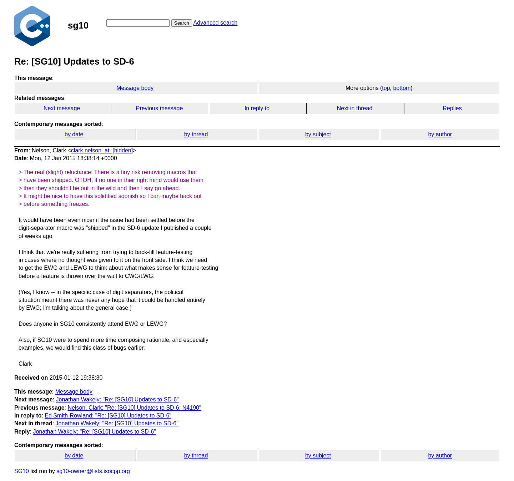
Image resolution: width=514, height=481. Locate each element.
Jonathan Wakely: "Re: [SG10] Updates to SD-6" (117, 399)
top (386, 88)
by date (74, 134)
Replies (452, 108)
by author (440, 134)
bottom (401, 88)
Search (181, 23)
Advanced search (215, 23)
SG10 (21, 471)
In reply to (257, 108)
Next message (62, 108)
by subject (318, 134)
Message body (134, 88)
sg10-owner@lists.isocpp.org (93, 471)
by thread (196, 134)
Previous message (159, 108)
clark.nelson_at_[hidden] (102, 150)
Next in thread (355, 108)
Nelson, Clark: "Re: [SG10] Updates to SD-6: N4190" (134, 408)
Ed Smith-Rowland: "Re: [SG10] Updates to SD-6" (108, 415)
